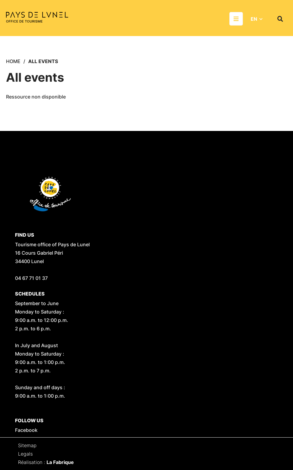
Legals (25, 454)
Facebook (26, 430)
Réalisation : (46, 462)
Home (13, 61)
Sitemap (27, 445)
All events (43, 61)
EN (254, 19)
